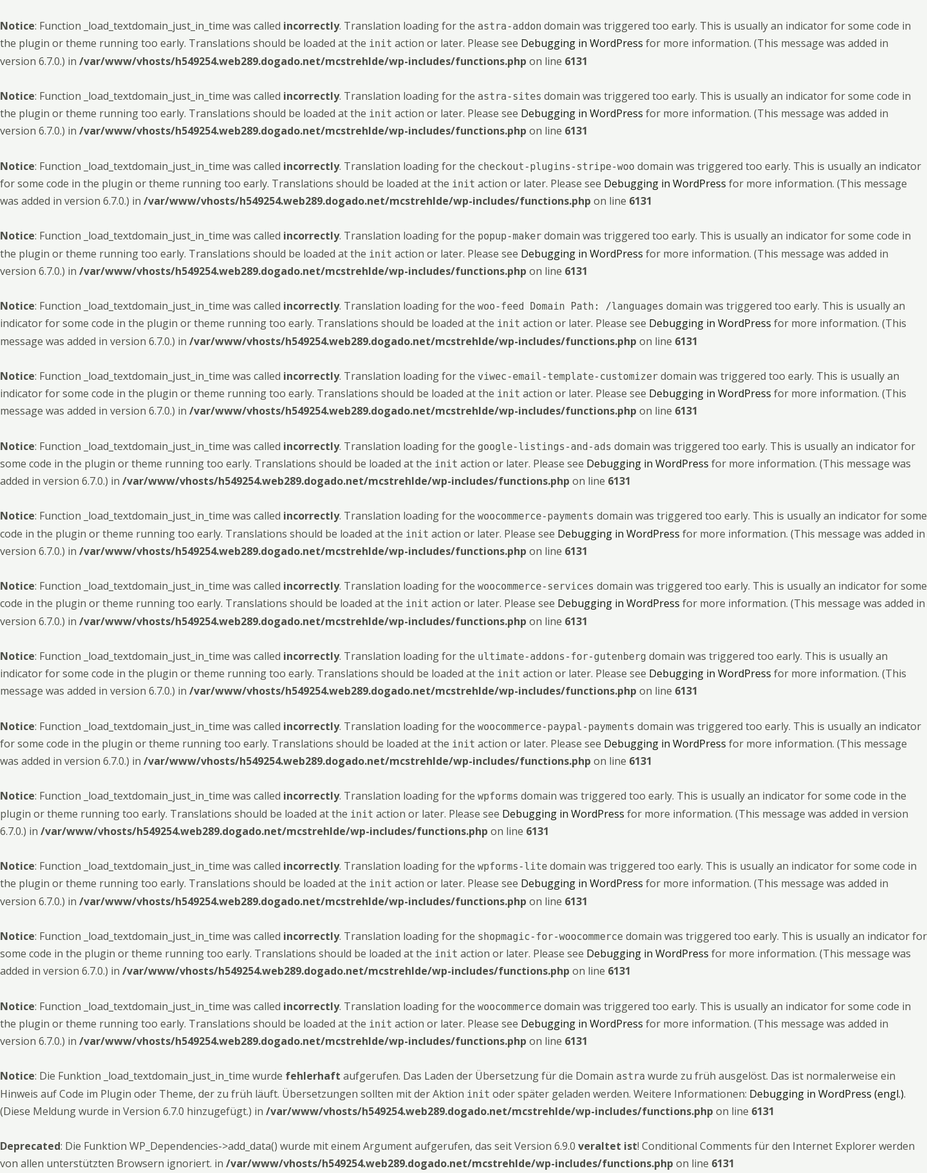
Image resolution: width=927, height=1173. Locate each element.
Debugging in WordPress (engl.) (826, 1094)
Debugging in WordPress (582, 43)
